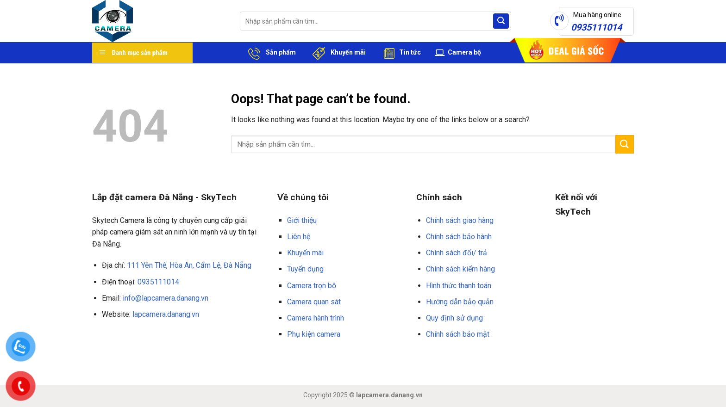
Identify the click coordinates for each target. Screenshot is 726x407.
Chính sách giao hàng (460, 220)
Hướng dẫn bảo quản (460, 301)
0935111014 (158, 282)
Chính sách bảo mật (457, 334)
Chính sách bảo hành (459, 236)
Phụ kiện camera (313, 334)
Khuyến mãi (338, 52)
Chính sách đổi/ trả (456, 252)
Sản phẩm (270, 52)
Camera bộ (458, 52)
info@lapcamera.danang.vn (165, 298)
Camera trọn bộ (311, 285)
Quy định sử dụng (454, 318)
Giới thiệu (302, 220)
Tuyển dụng (305, 269)
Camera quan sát (314, 301)
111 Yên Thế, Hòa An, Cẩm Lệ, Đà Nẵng (189, 265)
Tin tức (400, 52)
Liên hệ (298, 236)
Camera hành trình (315, 318)
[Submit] (501, 21)
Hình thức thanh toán (458, 285)
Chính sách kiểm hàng (460, 269)
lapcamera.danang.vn (165, 314)
